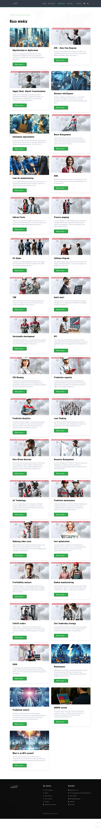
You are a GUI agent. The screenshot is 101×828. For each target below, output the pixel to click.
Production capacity (63, 381)
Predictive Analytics (22, 422)
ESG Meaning (18, 381)
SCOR (15, 671)
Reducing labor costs (22, 547)
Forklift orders (19, 630)
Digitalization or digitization (25, 50)
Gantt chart (59, 300)
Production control (21, 718)
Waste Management (62, 135)
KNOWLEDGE (61, 3)
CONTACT (79, 3)
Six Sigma (17, 260)
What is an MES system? (23, 761)
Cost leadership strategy (65, 630)
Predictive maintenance (64, 505)
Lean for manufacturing (23, 179)
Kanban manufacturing (64, 588)
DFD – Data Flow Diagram (65, 47)
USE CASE (70, 3)
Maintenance (59, 674)
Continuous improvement (23, 137)
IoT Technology (19, 505)
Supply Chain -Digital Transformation (29, 91)
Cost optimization (62, 547)
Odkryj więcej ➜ (21, 64)
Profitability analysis (22, 588)
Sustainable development (24, 339)
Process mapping (61, 219)
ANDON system (60, 715)
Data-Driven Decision (22, 464)
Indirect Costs (19, 219)
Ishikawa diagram (61, 260)
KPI (55, 339)
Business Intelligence (63, 94)
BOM (56, 177)
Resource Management (64, 464)
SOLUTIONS (52, 3)
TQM (14, 300)
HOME (44, 3)
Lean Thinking (60, 422)
